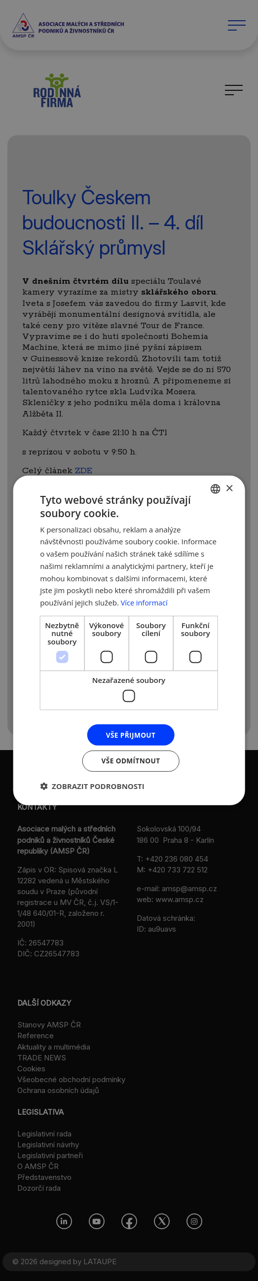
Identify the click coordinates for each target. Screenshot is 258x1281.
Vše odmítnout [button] (131, 761)
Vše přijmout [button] (130, 734)
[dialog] (129, 640)
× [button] (229, 487)
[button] (92, 786)
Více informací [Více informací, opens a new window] (145, 602)
